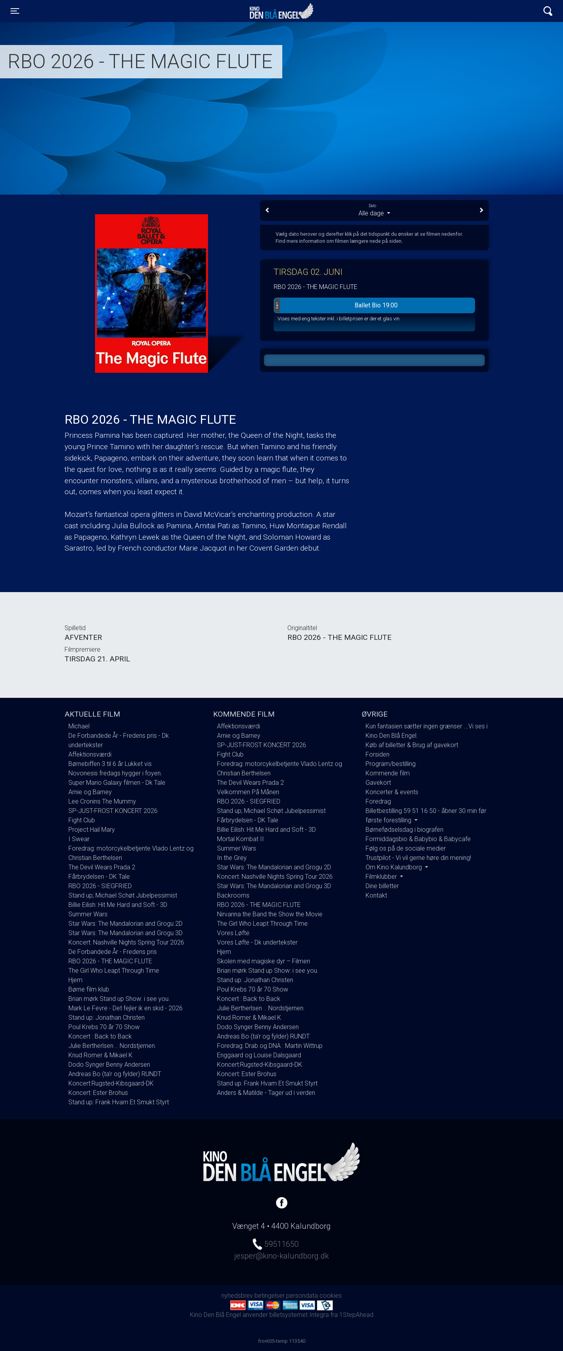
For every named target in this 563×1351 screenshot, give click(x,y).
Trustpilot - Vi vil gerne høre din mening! (418, 858)
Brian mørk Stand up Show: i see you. (119, 998)
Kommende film (388, 773)
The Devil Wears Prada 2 (101, 867)
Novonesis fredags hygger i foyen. (115, 773)
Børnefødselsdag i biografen (404, 829)
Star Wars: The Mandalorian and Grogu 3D (125, 933)
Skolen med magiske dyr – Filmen (263, 961)
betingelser (270, 1295)
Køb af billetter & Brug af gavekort (412, 745)
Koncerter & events (392, 792)
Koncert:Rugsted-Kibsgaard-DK (111, 1083)
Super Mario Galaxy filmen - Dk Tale (116, 782)
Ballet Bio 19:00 (336, 305)
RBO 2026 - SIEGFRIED (100, 886)
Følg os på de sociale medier (406, 848)
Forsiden (377, 754)
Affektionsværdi (89, 754)
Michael (79, 726)
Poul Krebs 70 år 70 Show (104, 1027)
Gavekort (378, 782)
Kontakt (376, 895)
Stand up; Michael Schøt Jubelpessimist (122, 895)
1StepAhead (356, 1314)
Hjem (75, 980)
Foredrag (378, 801)
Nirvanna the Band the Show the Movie (270, 914)
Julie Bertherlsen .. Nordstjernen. (112, 1045)
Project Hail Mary (91, 829)
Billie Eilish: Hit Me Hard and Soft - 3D (117, 904)
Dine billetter (382, 886)
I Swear (79, 839)
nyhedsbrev (237, 1295)
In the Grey (232, 858)
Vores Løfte (233, 933)
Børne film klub (88, 989)
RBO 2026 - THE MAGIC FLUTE (110, 961)
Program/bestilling (391, 764)
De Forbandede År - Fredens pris (112, 951)
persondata (302, 1295)
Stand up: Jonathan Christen (106, 1017)
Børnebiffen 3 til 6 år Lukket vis (110, 764)
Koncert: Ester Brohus (98, 1092)
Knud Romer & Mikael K (100, 1055)
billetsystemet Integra (299, 1314)
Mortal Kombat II (240, 839)
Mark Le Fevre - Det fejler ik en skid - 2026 (125, 1008)
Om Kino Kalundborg (394, 867)
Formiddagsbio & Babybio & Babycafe (418, 839)
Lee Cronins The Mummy (102, 801)
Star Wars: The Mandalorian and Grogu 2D (125, 923)
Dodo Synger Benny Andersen (109, 1064)
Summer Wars (88, 914)
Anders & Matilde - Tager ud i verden (266, 1092)
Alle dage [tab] (374, 210)
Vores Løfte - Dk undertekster (257, 942)
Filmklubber (382, 876)
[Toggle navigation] (15, 11)
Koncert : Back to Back (100, 1036)
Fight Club (81, 820)
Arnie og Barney (90, 792)
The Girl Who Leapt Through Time (113, 970)
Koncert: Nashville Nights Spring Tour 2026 (126, 942)
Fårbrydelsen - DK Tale (99, 876)
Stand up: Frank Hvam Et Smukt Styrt (118, 1102)
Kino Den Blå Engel (281, 11)
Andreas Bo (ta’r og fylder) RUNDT (114, 1074)
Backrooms (233, 895)
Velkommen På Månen (248, 792)
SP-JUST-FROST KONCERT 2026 (113, 811)
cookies (330, 1295)
